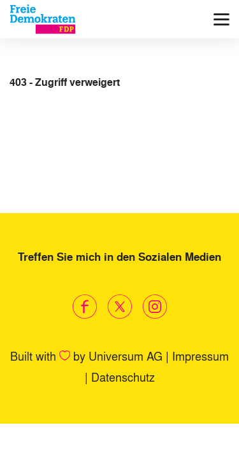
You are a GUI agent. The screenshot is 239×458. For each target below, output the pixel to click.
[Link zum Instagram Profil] (154, 307)
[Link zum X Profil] (119, 307)
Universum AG (126, 355)
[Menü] (221, 19)
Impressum (200, 355)
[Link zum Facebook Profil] (84, 307)
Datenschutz (123, 376)
